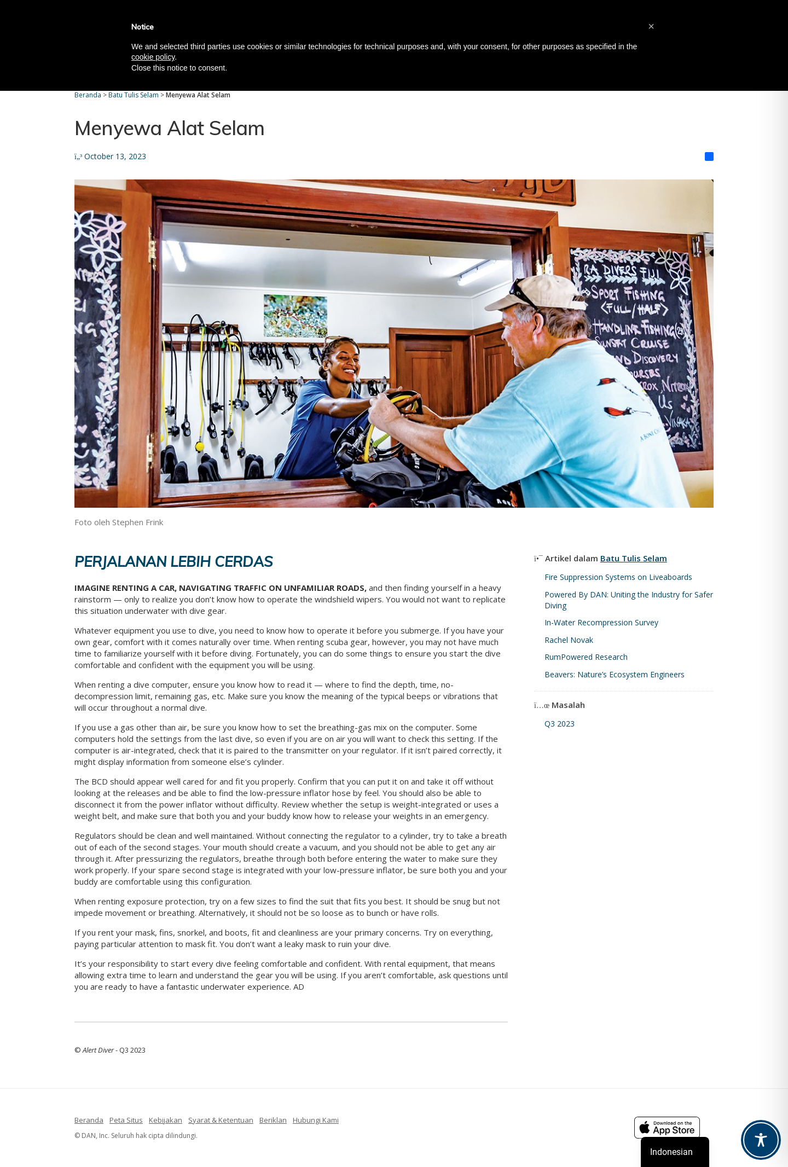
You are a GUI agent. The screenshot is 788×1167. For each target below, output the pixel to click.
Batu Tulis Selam (633, 558)
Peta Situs (126, 1120)
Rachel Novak (568, 640)
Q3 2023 (559, 723)
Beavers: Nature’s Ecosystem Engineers (614, 674)
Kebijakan (165, 1120)
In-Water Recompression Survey (601, 622)
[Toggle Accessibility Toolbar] (761, 1140)
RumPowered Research (586, 657)
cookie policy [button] (153, 57)
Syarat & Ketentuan (220, 1120)
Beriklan (273, 1120)
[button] (651, 26)
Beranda (88, 1120)
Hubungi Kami (316, 1120)
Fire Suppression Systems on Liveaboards (618, 577)
